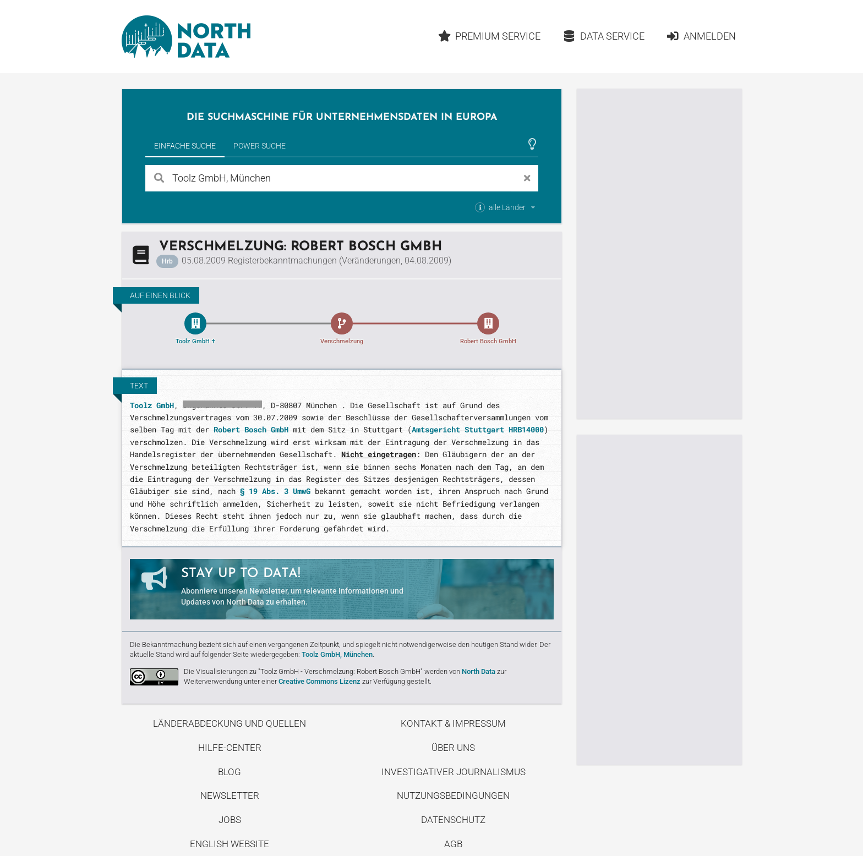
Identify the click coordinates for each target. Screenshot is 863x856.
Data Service (603, 36)
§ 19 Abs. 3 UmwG (275, 491)
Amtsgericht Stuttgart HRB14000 (478, 429)
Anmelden (701, 36)
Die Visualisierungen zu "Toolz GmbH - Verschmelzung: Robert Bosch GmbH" (303, 671)
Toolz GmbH (152, 405)
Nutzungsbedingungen (453, 795)
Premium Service (489, 36)
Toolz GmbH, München (337, 654)
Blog (229, 771)
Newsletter (229, 795)
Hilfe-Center (229, 747)
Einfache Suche (185, 145)
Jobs (230, 819)
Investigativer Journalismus (453, 771)
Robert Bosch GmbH (251, 429)
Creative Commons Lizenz (319, 681)
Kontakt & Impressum (453, 723)
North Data (478, 671)
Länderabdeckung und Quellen (229, 723)
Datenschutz (453, 819)
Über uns (453, 747)
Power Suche (259, 145)
